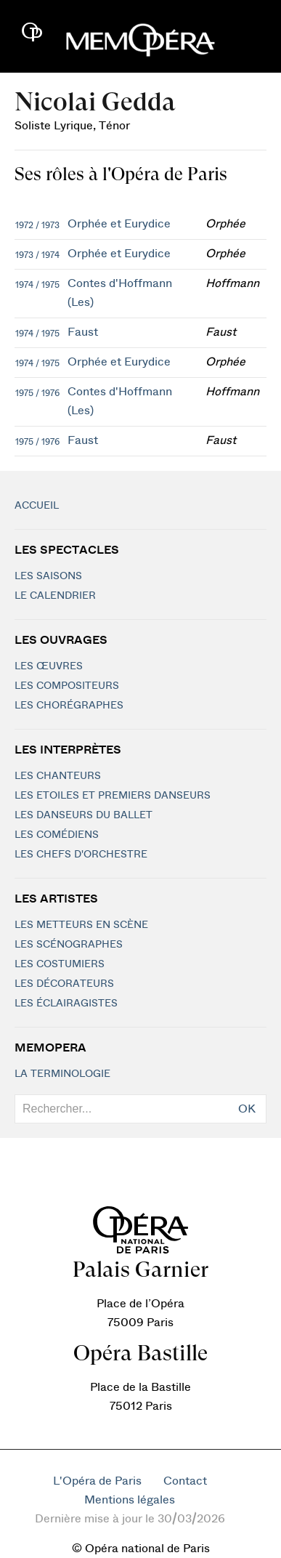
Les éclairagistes (66, 1003)
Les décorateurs (64, 984)
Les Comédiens (57, 835)
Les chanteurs (58, 776)
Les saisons (48, 576)
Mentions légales (129, 1500)
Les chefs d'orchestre (81, 854)
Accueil (37, 506)
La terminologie (62, 1074)
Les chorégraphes (69, 706)
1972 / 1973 (37, 225)
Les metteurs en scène (81, 925)
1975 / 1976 (37, 393)
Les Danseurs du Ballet (83, 815)
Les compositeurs (67, 686)
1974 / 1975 (37, 284)
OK (247, 1109)
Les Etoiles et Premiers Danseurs (113, 796)
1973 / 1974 (37, 255)
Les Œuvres (49, 666)
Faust (83, 332)
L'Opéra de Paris (97, 1481)
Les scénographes (69, 945)
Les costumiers (60, 964)
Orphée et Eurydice (119, 224)
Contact (185, 1481)
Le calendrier (55, 596)
